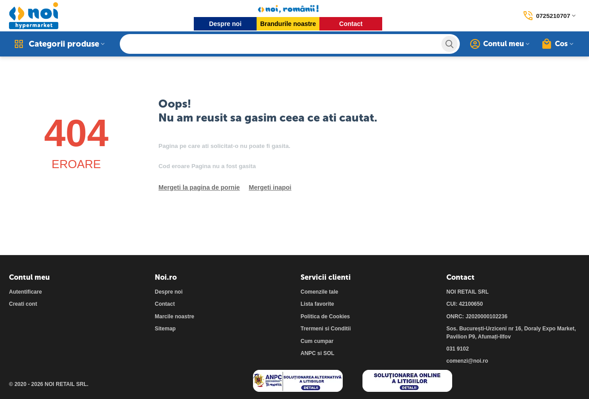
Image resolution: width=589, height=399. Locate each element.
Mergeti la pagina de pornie (199, 187)
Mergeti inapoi (270, 187)
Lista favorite (317, 304)
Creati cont (23, 304)
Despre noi (225, 23)
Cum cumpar (317, 341)
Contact (350, 23)
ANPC (308, 353)
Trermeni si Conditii (326, 328)
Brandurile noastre (287, 23)
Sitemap (165, 328)
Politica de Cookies (325, 316)
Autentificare (25, 292)
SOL (329, 353)
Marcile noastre (174, 316)
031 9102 (457, 349)
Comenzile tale (319, 292)
